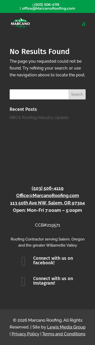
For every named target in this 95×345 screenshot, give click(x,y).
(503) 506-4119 (46, 4)
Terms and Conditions (63, 333)
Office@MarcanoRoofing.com (47, 195)
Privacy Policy (25, 333)
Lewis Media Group (66, 327)
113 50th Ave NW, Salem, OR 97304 (47, 202)
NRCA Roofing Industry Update (39, 117)
